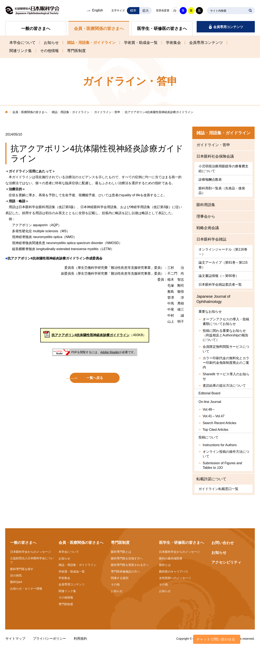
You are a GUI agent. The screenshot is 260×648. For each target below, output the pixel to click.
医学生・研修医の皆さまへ (162, 28)
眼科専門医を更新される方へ (130, 565)
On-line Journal (210, 402)
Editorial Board (209, 393)
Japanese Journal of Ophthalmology (213, 299)
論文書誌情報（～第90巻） (219, 276)
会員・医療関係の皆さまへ (99, 28)
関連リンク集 (20, 51)
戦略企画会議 (207, 228)
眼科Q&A (16, 582)
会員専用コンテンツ (228, 27)
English (97, 10)
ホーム (6, 112)
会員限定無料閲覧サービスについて (226, 349)
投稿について (208, 437)
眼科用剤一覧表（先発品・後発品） (222, 190)
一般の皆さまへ (35, 28)
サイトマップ (15, 638)
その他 (115, 584)
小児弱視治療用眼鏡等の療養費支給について (223, 168)
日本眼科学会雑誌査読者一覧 (220, 284)
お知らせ (51, 43)
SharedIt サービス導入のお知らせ (226, 376)
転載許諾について (211, 479)
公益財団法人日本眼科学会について (32, 560)
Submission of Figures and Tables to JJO (222, 465)
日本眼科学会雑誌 (211, 239)
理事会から (205, 216)
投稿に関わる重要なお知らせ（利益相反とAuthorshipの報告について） (226, 335)
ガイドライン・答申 (107, 112)
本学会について (22, 43)
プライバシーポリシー (49, 638)
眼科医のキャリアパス (173, 571)
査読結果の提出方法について (224, 385)
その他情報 (49, 51)
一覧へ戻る (94, 378)
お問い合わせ (222, 543)
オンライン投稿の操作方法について (226, 454)
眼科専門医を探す (21, 569)
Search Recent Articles (219, 423)
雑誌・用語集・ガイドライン (91, 43)
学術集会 (173, 43)
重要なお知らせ (210, 311)
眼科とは (165, 565)
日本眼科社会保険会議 (215, 156)
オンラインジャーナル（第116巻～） (223, 252)
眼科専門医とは (121, 551)
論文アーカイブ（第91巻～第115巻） (223, 265)
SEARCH (250, 10)
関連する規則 (119, 578)
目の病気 (16, 575)
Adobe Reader (109, 352)
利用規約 (80, 638)
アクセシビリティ (226, 562)
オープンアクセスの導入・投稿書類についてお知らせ (226, 321)
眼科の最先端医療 (170, 558)
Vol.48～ (209, 409)
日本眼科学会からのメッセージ (30, 551)
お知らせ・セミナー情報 (26, 588)
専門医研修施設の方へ (125, 571)
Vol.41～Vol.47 (213, 416)
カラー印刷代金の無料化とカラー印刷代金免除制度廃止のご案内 (226, 362)
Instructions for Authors (220, 445)
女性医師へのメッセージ (175, 578)
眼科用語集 (205, 205)
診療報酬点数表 (210, 179)
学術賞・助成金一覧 (141, 43)
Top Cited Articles (215, 429)
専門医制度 (76, 51)
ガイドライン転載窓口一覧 (218, 489)
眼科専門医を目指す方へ (127, 558)
